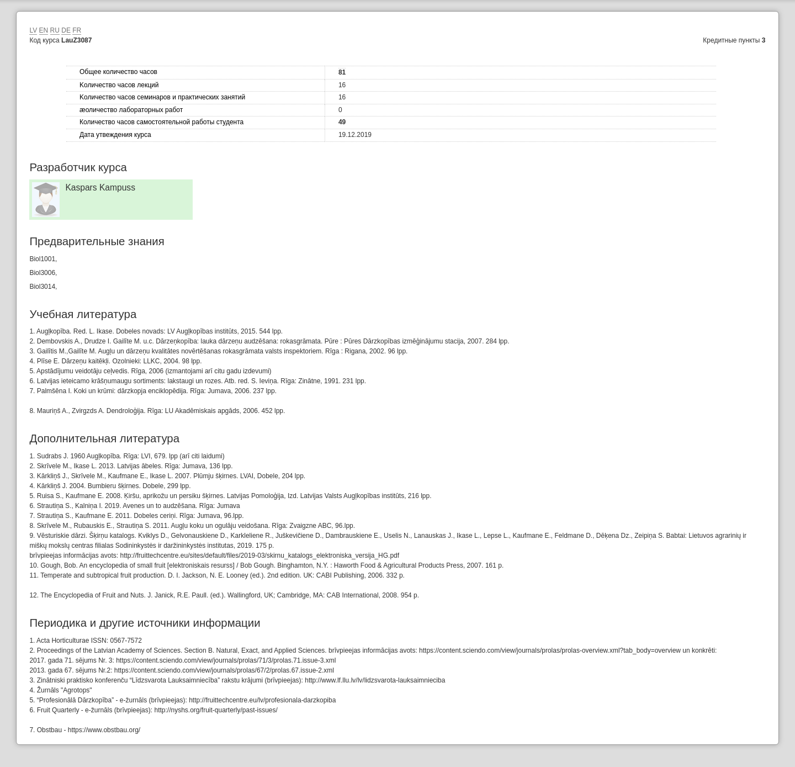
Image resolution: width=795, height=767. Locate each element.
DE (66, 30)
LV (33, 30)
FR (76, 30)
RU (55, 30)
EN (44, 30)
